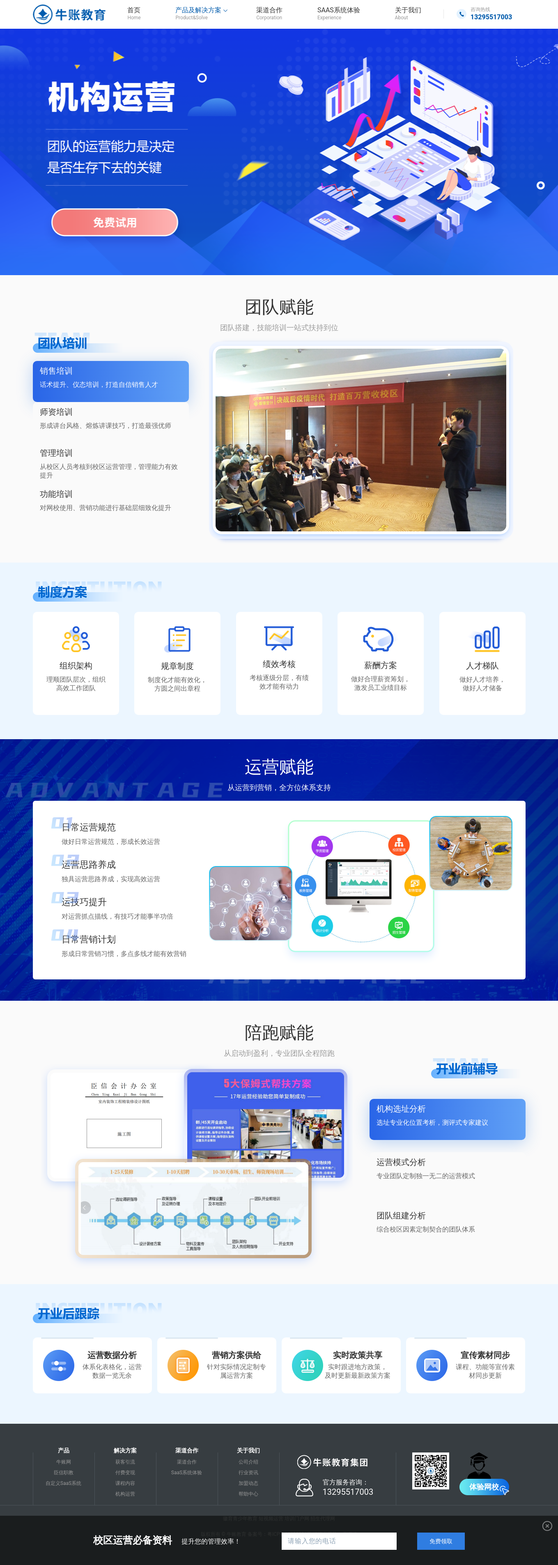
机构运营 (125, 1494)
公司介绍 (248, 1462)
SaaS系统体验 (186, 1472)
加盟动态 (248, 1483)
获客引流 (125, 1462)
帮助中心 (248, 1494)
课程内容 (125, 1483)
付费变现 (125, 1472)
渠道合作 (187, 1462)
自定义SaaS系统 (63, 1483)
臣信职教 (63, 1472)
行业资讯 (248, 1472)
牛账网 (63, 1462)
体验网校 (484, 1486)
